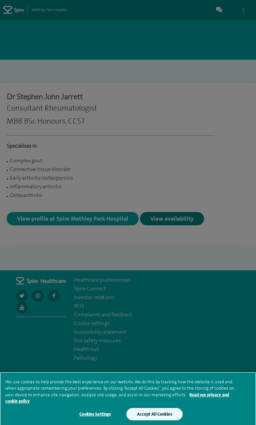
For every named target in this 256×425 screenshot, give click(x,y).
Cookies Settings (95, 416)
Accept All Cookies (154, 416)
